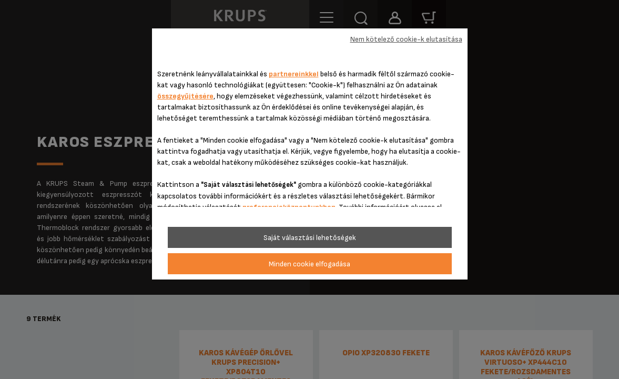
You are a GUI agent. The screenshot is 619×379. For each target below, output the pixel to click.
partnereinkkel (294, 73)
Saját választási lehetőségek (309, 237)
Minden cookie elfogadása (309, 264)
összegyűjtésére (185, 96)
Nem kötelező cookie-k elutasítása (406, 39)
